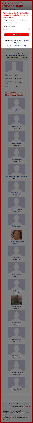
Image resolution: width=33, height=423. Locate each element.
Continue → (16, 34)
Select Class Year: (9, 26)
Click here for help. (21, 45)
